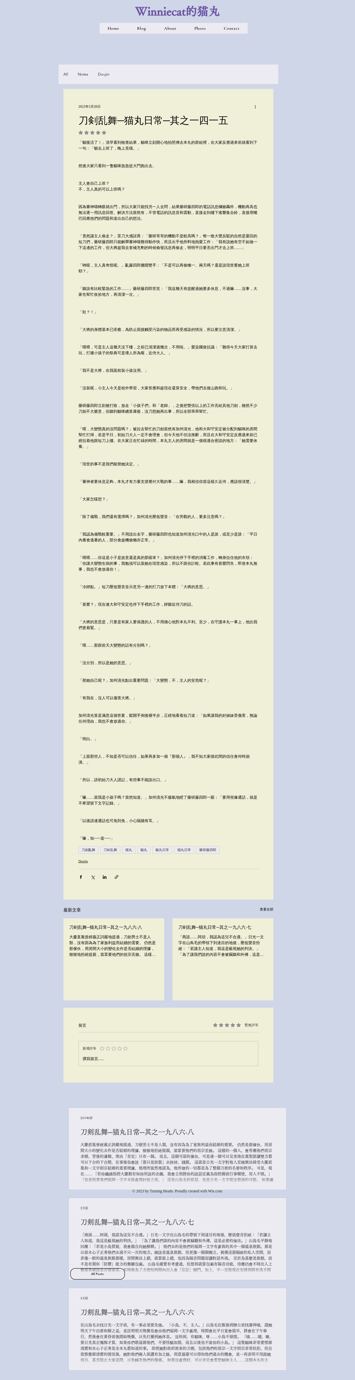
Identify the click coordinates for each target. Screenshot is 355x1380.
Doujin (104, 74)
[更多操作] (255, 106)
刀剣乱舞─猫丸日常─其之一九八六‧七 (214, 927)
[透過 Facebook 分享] (80, 877)
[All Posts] (97, 1274)
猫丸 (128, 850)
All (65, 74)
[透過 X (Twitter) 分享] (92, 877)
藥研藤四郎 (207, 850)
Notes (83, 74)
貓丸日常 (162, 850)
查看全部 (266, 909)
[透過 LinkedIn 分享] (104, 877)
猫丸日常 (184, 850)
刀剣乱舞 (110, 850)
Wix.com (215, 1191)
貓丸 (143, 850)
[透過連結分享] (116, 877)
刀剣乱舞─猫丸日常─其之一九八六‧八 (105, 927)
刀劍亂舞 (88, 850)
